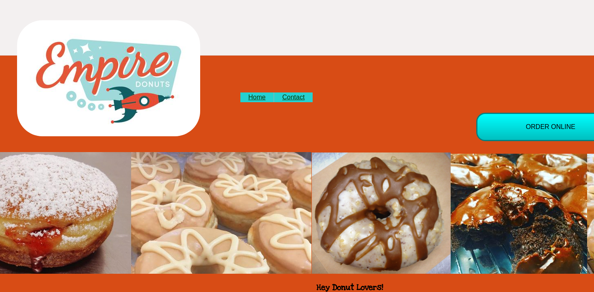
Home (257, 97)
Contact (293, 97)
